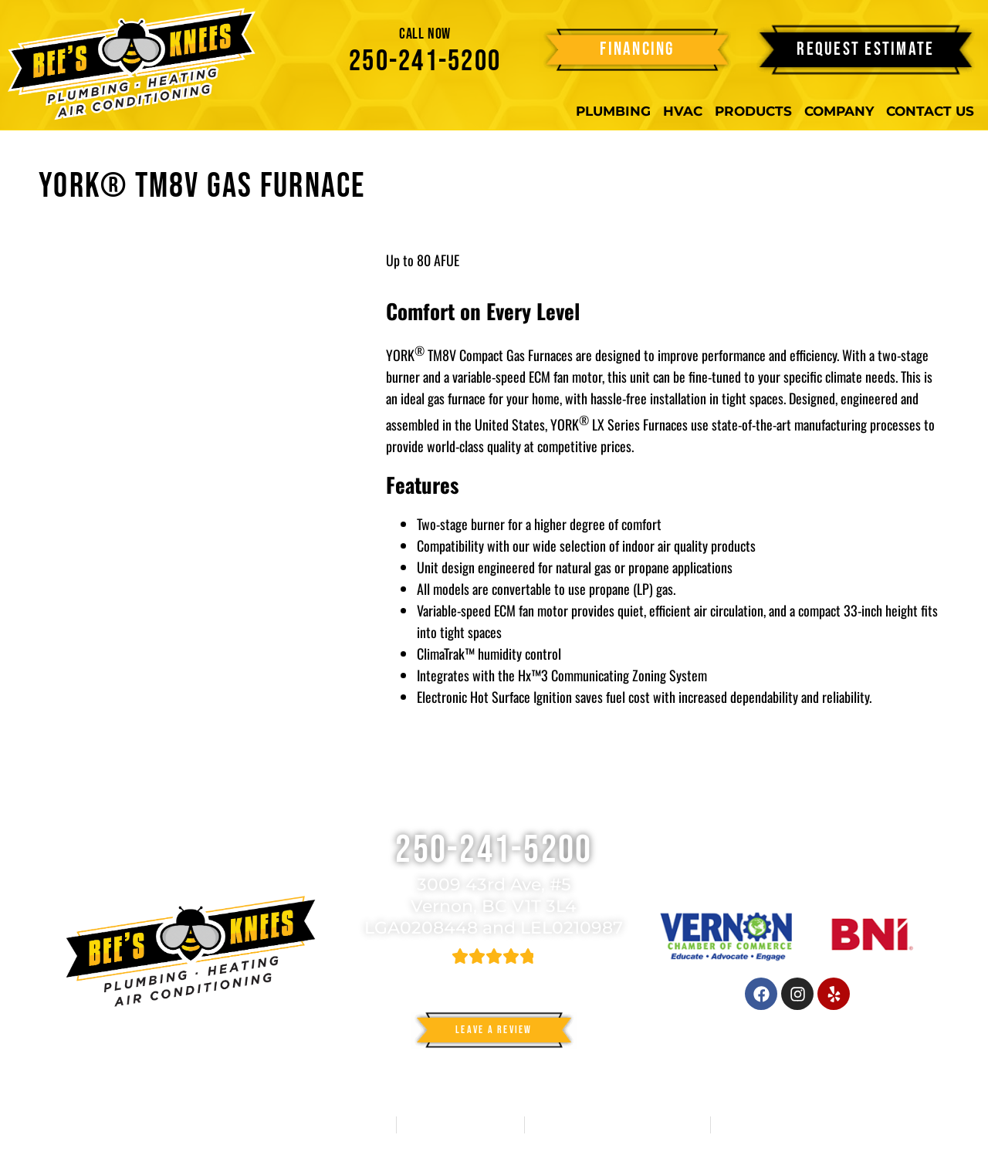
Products (753, 111)
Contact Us (930, 111)
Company (839, 111)
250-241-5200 (425, 61)
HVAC (682, 111)
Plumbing (613, 111)
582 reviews (510, 977)
